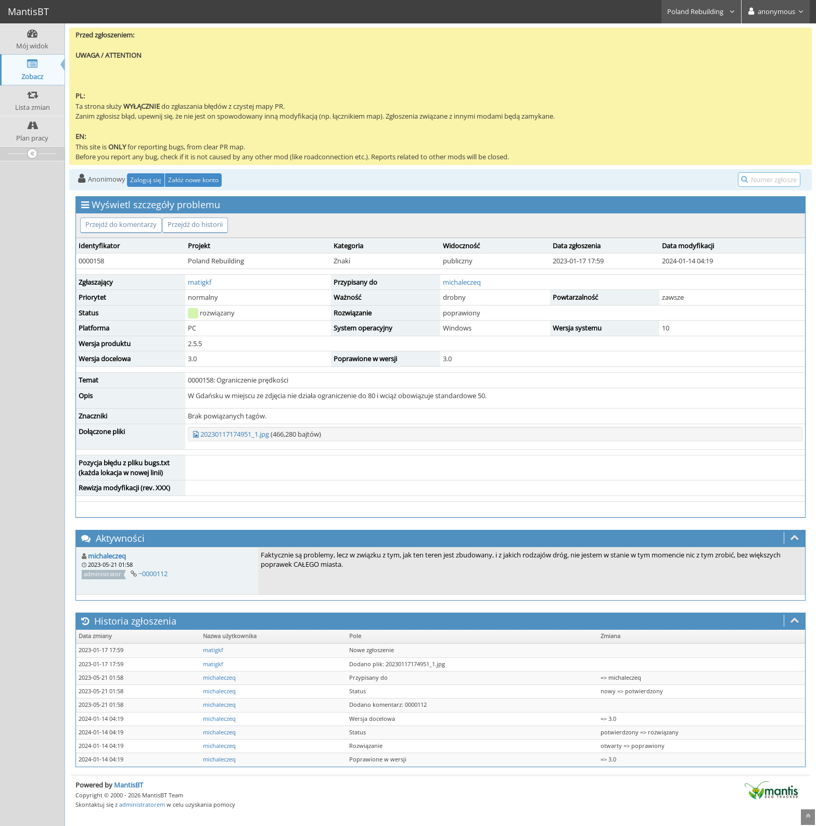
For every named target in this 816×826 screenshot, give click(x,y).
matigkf (199, 282)
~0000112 (153, 573)
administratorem (142, 804)
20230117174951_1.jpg (234, 434)
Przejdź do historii (195, 224)
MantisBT (128, 785)
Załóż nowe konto (193, 179)
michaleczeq (462, 282)
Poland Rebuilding (701, 11)
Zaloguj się (145, 179)
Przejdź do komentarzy (121, 224)
